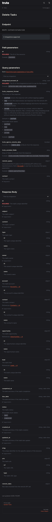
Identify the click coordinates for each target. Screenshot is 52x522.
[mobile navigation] (49, 3)
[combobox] (26, 76)
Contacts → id (15, 305)
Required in (7, 181)
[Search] (44, 2)
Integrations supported (12, 37)
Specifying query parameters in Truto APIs (19, 72)
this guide (20, 166)
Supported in (7, 206)
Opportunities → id (16, 337)
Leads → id (13, 365)
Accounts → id (15, 286)
